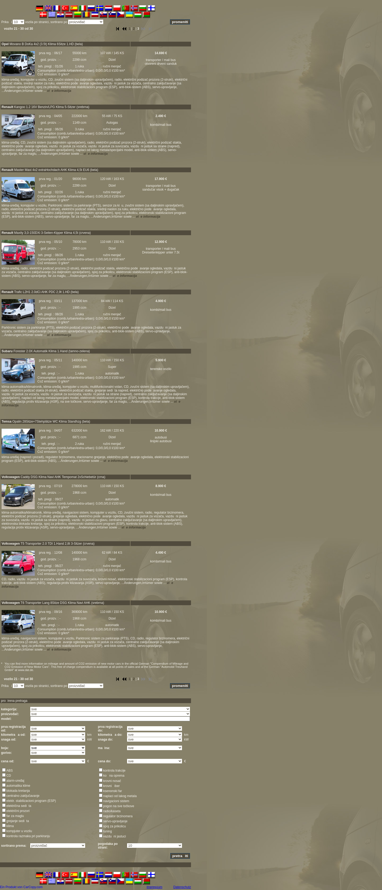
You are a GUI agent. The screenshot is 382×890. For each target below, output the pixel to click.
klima (10, 826)
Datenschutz (182, 887)
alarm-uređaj (15, 780)
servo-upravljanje (115, 821)
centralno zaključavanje (23, 796)
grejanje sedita (17, 821)
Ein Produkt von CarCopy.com (21, 887)
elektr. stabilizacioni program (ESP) (31, 801)
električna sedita (18, 806)
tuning (107, 831)
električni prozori (17, 811)
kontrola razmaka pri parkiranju (28, 836)
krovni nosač (112, 781)
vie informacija (59, 91)
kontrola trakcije (114, 770)
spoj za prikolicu (114, 826)
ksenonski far (112, 791)
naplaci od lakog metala (120, 796)
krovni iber (111, 786)
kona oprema (113, 775)
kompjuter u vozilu (19, 831)
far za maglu (15, 816)
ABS (9, 770)
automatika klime (18, 786)
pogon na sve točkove (118, 806)
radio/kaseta (111, 811)
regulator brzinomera (118, 816)
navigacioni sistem (116, 801)
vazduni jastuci (114, 836)
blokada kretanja (18, 791)
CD (8, 775)
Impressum (154, 887)
